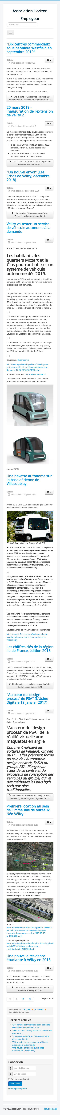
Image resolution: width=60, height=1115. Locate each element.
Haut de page (50, 1109)
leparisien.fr (23, 360)
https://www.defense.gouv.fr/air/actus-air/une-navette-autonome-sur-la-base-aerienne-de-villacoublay (27, 637)
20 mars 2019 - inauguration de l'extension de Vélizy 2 (30, 111)
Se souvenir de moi (20, 1079)
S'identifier (15, 1083)
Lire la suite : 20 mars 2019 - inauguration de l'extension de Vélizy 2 (30, 163)
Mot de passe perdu (17, 1088)
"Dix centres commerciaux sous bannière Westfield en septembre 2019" (29, 48)
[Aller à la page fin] (30, 999)
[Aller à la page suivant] (23, 999)
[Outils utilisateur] (49, 60)
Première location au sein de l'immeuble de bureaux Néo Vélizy (28, 810)
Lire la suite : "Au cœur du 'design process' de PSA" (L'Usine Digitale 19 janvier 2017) (30, 797)
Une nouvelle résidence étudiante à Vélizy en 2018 (29, 957)
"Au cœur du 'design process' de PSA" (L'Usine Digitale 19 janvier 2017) (27, 698)
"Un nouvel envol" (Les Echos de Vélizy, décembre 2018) (28, 176)
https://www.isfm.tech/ (36, 374)
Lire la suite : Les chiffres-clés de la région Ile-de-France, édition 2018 (30, 685)
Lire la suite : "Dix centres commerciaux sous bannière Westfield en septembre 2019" (30, 98)
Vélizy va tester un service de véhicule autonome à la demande (28, 227)
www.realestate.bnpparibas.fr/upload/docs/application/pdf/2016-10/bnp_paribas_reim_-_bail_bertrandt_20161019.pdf (30, 946)
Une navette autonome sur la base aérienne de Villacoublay (29, 479)
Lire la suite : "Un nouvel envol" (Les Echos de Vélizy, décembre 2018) (30, 214)
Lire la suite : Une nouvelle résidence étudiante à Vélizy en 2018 (30, 989)
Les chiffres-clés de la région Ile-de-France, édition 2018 (30, 648)
